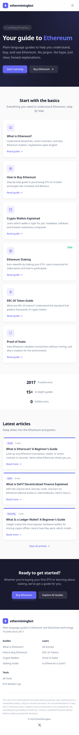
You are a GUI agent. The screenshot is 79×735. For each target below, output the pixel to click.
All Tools (7, 678)
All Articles (48, 646)
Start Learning (15, 69)
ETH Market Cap (12, 684)
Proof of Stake (50, 657)
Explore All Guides (52, 595)
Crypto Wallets (11, 657)
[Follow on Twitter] (39, 725)
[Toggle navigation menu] (72, 5)
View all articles (39, 546)
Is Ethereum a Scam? (54, 663)
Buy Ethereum (43, 69)
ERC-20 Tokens (50, 652)
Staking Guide (11, 663)
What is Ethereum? (13, 646)
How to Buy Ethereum (15, 652)
